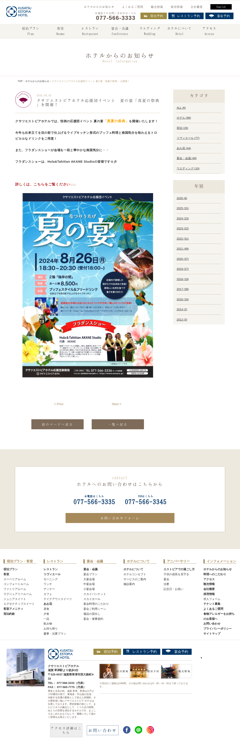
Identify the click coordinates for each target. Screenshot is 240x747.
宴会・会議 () (187, 158)
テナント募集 (211, 603)
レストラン (90, 32)
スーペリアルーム (14, 579)
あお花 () (184, 148)
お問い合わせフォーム (120, 518)
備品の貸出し (91, 613)
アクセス (209, 32)
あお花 (48, 603)
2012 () (182, 319)
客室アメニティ (13, 608)
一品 (46, 618)
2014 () (182, 309)
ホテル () (184, 117)
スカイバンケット (94, 594)
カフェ (48, 594)
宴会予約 (177, 651)
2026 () (182, 198)
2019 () (183, 269)
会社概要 (197, 6)
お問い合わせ (211, 623)
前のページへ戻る (57, 424)
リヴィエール (52, 574)
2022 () (183, 238)
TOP (20, 81)
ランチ (48, 584)
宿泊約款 (9, 613)
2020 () (183, 259)
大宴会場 (89, 579)
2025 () (183, 208)
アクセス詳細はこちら (66, 730)
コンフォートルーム (16, 584)
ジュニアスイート (14, 599)
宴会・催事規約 (93, 618)
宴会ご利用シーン (94, 608)
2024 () (183, 218)
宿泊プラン (31, 32)
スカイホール (91, 599)
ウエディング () (188, 168)
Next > (117, 404)
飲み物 (48, 623)
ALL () (181, 107)
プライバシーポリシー (217, 628)
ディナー (49, 589)
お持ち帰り (51, 628)
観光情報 (157, 6)
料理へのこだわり (214, 574)
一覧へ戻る (118, 424)
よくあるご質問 (132, 6)
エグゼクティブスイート (19, 603)
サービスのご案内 (134, 579)
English (221, 6)
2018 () (183, 279)
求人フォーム (211, 599)
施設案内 (129, 584)
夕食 (46, 613)
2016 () (183, 299)
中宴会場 (89, 584)
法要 (166, 584)
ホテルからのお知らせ (99, 6)
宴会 (166, 579)
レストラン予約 (142, 651)
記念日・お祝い (173, 589)
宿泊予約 (153, 16)
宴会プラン (90, 574)
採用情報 (177, 6)
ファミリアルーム (14, 589)
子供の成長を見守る (176, 574)
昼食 (46, 608)
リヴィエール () (188, 138)
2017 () (183, 289)
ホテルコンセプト (134, 574)
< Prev (59, 404)
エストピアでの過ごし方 (179, 569)
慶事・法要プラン (55, 633)
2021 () (183, 248)
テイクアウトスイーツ (58, 599)
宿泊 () (182, 128)
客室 (60, 32)
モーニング (51, 579)
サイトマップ (211, 633)
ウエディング (150, 32)
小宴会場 (89, 589)
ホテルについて (179, 32)
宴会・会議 (120, 32)
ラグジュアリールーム (17, 594)
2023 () (183, 228)
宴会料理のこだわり (96, 603)
